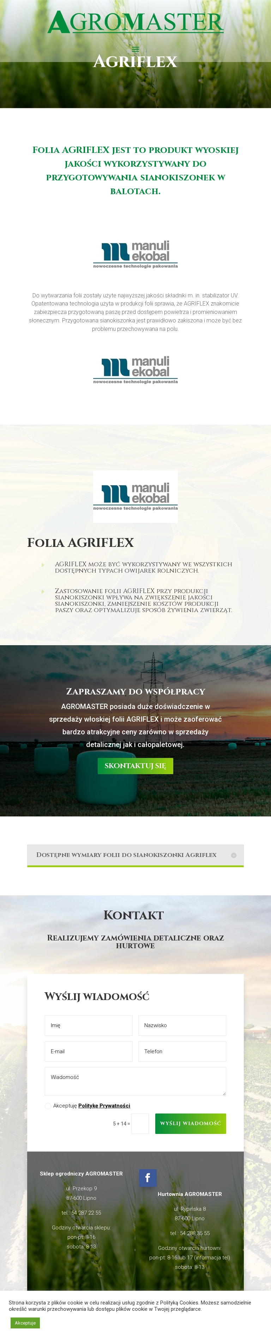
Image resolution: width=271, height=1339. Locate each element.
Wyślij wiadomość (190, 1123)
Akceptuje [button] (25, 1323)
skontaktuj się (135, 654)
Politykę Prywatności (104, 1106)
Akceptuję (87, 1106)
